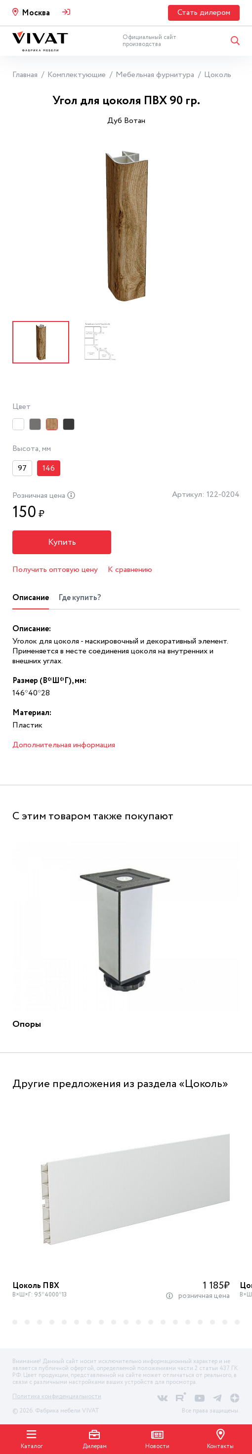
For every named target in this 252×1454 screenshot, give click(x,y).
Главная (25, 75)
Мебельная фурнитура (155, 75)
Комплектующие (76, 75)
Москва (36, 13)
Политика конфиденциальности (56, 1396)
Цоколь (217, 75)
